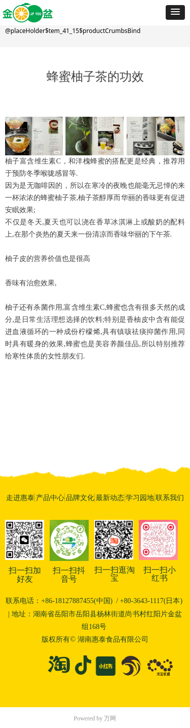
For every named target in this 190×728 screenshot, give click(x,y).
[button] (175, 12)
